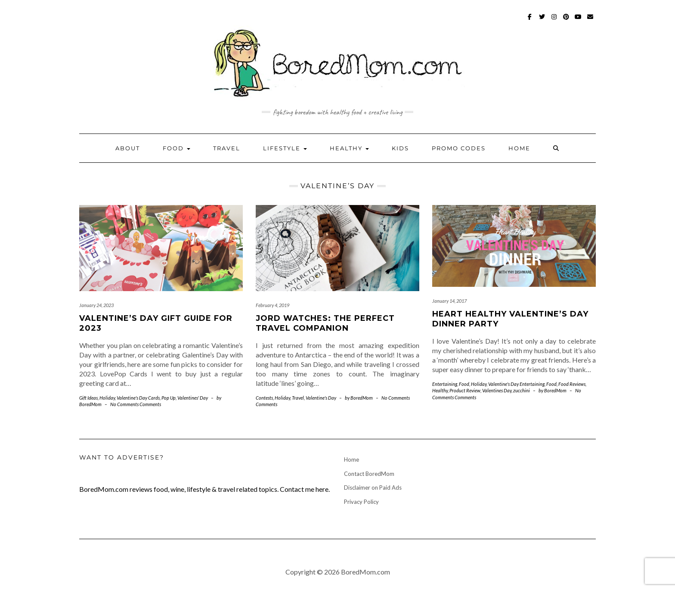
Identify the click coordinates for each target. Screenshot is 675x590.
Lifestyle (285, 148)
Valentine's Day (132, 398)
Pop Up (168, 398)
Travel (226, 148)
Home (519, 148)
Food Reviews (571, 384)
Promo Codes (459, 148)
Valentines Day (496, 390)
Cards (154, 398)
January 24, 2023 (96, 305)
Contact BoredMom (369, 473)
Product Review (464, 390)
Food (176, 148)
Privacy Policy (361, 501)
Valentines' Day (192, 398)
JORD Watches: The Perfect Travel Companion (325, 323)
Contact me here (304, 489)
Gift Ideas (88, 398)
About (127, 148)
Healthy (349, 148)
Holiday (107, 398)
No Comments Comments (135, 404)
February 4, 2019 (272, 305)
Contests (264, 398)
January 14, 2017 (449, 301)
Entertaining (444, 384)
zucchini (521, 390)
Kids (400, 148)
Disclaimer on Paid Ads (373, 487)
